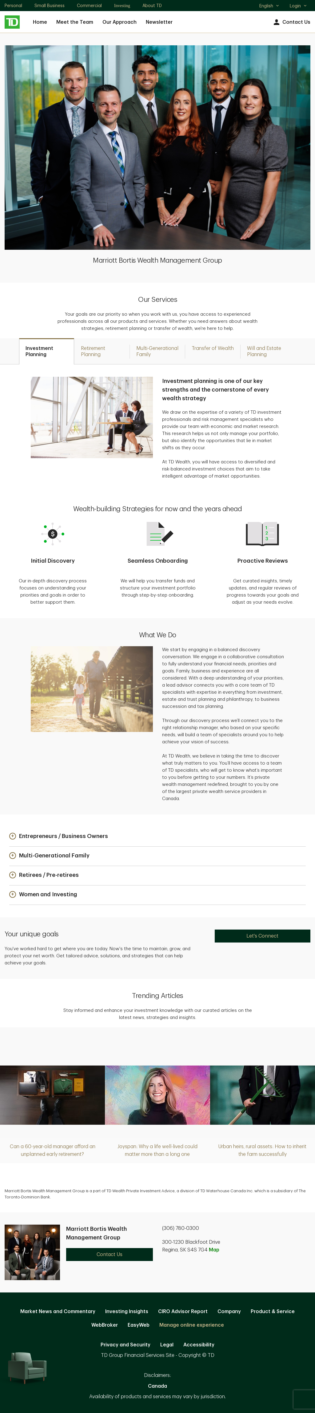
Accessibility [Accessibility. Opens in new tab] (198, 1344)
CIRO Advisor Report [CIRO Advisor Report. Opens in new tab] (183, 1311)
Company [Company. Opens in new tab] (229, 1311)
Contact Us (291, 22)
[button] (58, 836)
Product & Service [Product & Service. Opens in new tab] (273, 1311)
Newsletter (159, 22)
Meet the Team (74, 22)
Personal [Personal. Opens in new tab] (13, 5)
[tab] (46, 351)
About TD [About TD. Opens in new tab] (152, 5)
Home (40, 22)
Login (298, 6)
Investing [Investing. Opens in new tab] (122, 5)
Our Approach (119, 22)
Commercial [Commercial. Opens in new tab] (89, 5)
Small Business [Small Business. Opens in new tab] (49, 5)
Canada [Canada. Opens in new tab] (157, 1386)
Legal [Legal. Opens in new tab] (166, 1344)
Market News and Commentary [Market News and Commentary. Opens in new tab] (57, 1311)
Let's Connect (262, 936)
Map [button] (214, 1249)
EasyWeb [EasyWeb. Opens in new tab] (139, 1325)
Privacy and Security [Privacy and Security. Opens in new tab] (125, 1344)
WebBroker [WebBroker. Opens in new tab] (104, 1325)
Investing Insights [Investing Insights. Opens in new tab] (126, 1311)
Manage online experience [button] (191, 1325)
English (269, 6)
